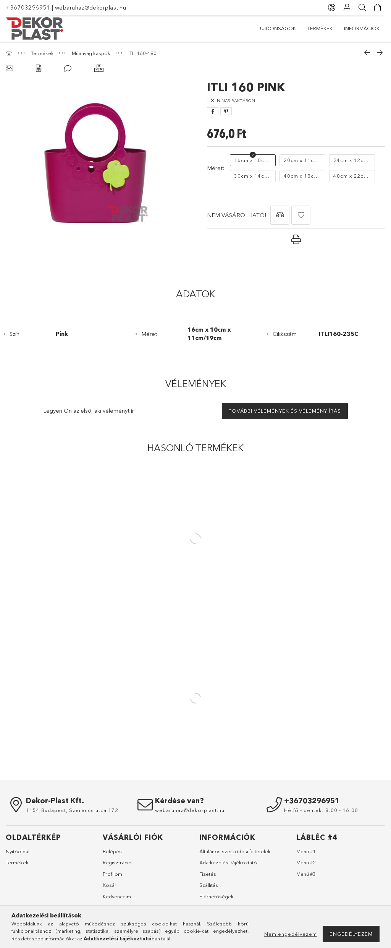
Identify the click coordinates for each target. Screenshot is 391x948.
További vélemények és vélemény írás (285, 411)
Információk (362, 28)
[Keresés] (362, 7)
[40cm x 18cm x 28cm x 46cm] (302, 176)
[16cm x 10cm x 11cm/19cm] (253, 160)
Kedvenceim (117, 896)
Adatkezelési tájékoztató (228, 862)
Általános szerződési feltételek (235, 851)
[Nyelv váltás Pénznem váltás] (331, 7)
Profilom (112, 874)
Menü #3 (306, 874)
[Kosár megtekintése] (377, 7)
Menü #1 (306, 851)
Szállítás (208, 885)
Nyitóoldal (17, 851)
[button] (279, 215)
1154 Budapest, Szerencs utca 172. (73, 810)
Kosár (109, 885)
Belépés (112, 851)
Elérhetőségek (216, 896)
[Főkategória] (10, 53)
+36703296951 (28, 7)
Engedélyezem (351, 934)
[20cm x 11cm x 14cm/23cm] (302, 160)
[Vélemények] (67, 68)
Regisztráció (117, 862)
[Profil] (347, 7)
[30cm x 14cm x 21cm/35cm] (253, 176)
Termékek (320, 28)
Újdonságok (278, 28)
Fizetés (207, 874)
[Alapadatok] (9, 68)
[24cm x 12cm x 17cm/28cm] (352, 160)
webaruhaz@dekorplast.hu (90, 7)
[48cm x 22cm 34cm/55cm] (352, 176)
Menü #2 (306, 862)
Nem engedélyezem (290, 934)
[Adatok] (38, 68)
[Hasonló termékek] (98, 68)
